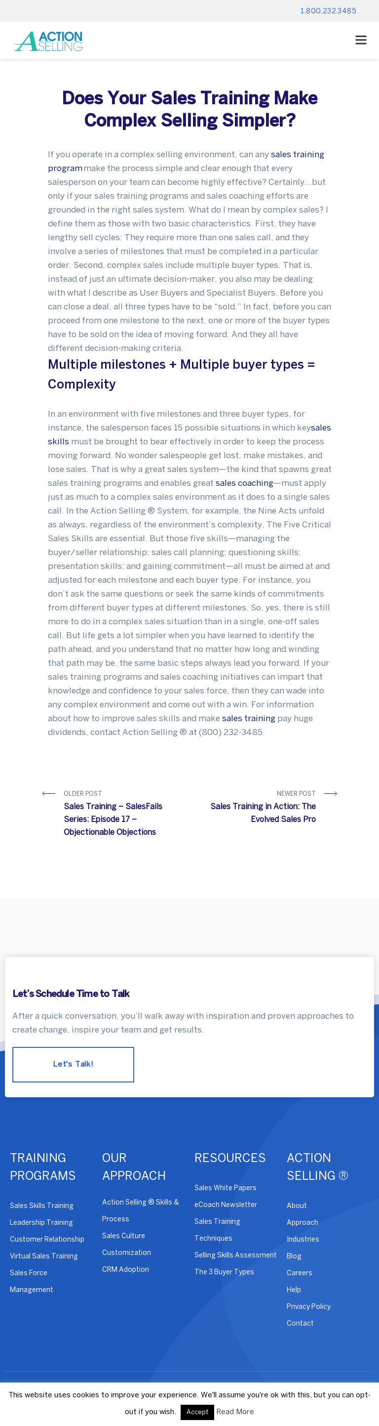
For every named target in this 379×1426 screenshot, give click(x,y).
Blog (294, 1256)
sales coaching (244, 483)
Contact (300, 1324)
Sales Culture (123, 1236)
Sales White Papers (225, 1188)
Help (294, 1290)
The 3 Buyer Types (224, 1272)
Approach (302, 1223)
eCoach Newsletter (225, 1205)
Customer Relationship (47, 1240)
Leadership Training (41, 1223)
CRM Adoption (125, 1270)
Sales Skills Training (42, 1206)
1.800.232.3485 (328, 11)
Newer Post (256, 808)
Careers (299, 1273)
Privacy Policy (309, 1307)
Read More (235, 1412)
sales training (248, 719)
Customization (126, 1253)
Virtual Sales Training (44, 1256)
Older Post (123, 815)
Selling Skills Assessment (235, 1256)
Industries (303, 1240)
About (297, 1206)
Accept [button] (197, 1412)
